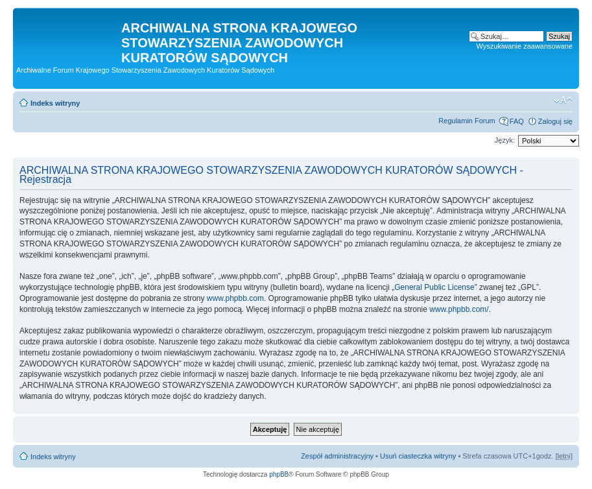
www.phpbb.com (235, 298)
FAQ (517, 121)
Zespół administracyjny (337, 456)
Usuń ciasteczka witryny (418, 456)
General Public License (434, 287)
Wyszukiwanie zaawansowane (525, 46)
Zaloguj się (555, 121)
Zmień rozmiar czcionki (563, 100)
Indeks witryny (55, 103)
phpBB (279, 474)
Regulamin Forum (466, 121)
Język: (505, 140)
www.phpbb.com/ (458, 309)
